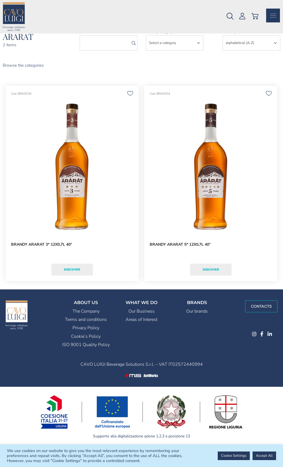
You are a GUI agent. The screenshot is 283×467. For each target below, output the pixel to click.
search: (85, 49)
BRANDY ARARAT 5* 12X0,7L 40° (180, 261)
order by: (230, 49)
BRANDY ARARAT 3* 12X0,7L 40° (41, 261)
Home (7, 40)
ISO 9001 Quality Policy (86, 361)
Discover (72, 286)
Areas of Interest (141, 336)
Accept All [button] (264, 455)
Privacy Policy (85, 344)
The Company (86, 328)
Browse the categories (23, 82)
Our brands (197, 328)
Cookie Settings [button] (233, 455)
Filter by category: (159, 49)
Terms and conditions (86, 336)
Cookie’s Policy (86, 353)
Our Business (141, 328)
